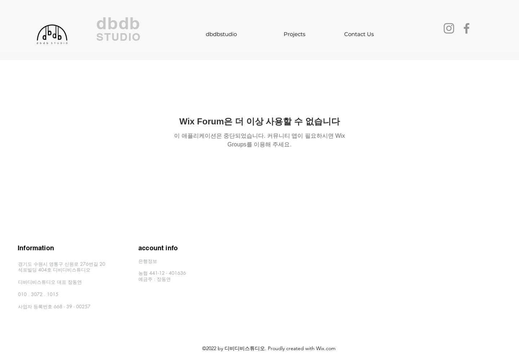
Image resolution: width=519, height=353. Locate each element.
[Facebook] (467, 28)
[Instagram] (449, 28)
